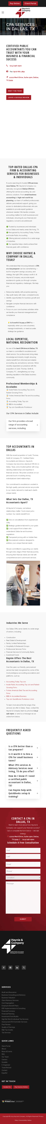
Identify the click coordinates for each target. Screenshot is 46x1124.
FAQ (3, 1054)
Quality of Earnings (8, 1027)
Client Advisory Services (10, 1000)
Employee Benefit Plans (10, 1006)
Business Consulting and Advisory (13, 995)
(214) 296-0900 (16, 66)
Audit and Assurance (9, 992)
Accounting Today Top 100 (16, 682)
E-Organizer (6, 1065)
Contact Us (7, 1087)
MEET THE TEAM (15, 91)
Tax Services (6, 1032)
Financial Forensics (8, 1011)
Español (4, 1073)
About (4, 1049)
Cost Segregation (8, 1003)
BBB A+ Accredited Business (16, 696)
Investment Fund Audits (10, 1016)
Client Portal (30, 3)
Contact (4, 1070)
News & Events (7, 1051)
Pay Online (15, 3)
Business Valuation (8, 998)
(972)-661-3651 (19, 72)
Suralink (4, 1062)
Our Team (5, 1057)
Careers (4, 1059)
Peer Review (6, 1024)
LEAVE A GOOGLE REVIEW (18, 97)
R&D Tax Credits (7, 1030)
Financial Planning (8, 1014)
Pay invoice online (21, 1087)
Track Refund (6, 1068)
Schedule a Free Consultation (23, 842)
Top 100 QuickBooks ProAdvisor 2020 (20, 699)
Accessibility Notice (25, 1120)
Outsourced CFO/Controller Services (14, 1022)
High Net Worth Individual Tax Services (15, 1019)
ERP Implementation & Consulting (13, 1008)
